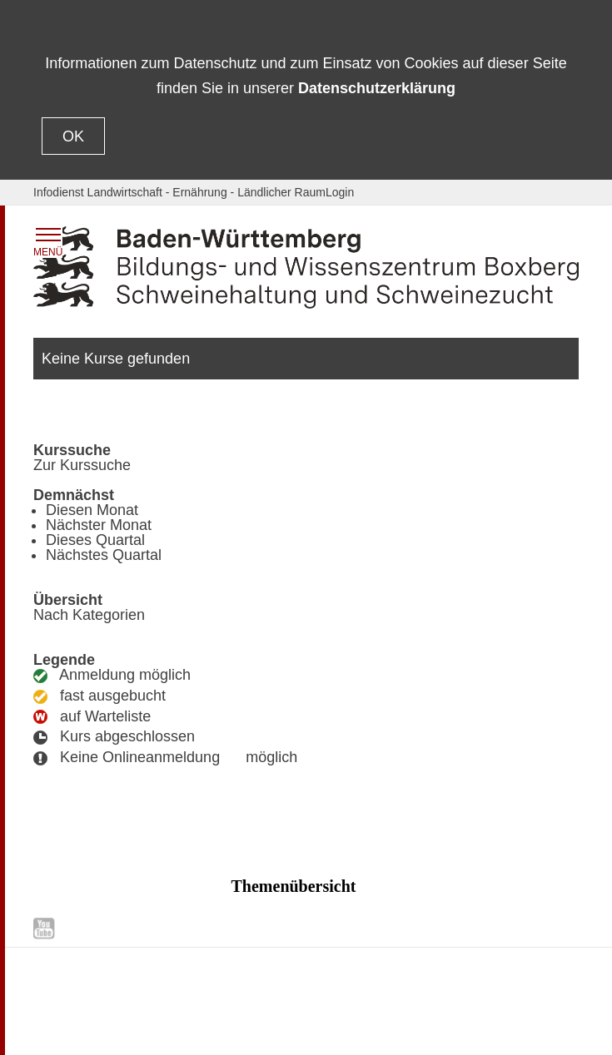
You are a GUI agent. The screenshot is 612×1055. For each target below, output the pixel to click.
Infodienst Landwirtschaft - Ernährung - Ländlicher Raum (179, 192)
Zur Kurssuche (82, 465)
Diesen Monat (92, 510)
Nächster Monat (99, 525)
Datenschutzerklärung (376, 88)
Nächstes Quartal (104, 555)
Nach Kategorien (89, 615)
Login (340, 192)
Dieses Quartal (95, 540)
